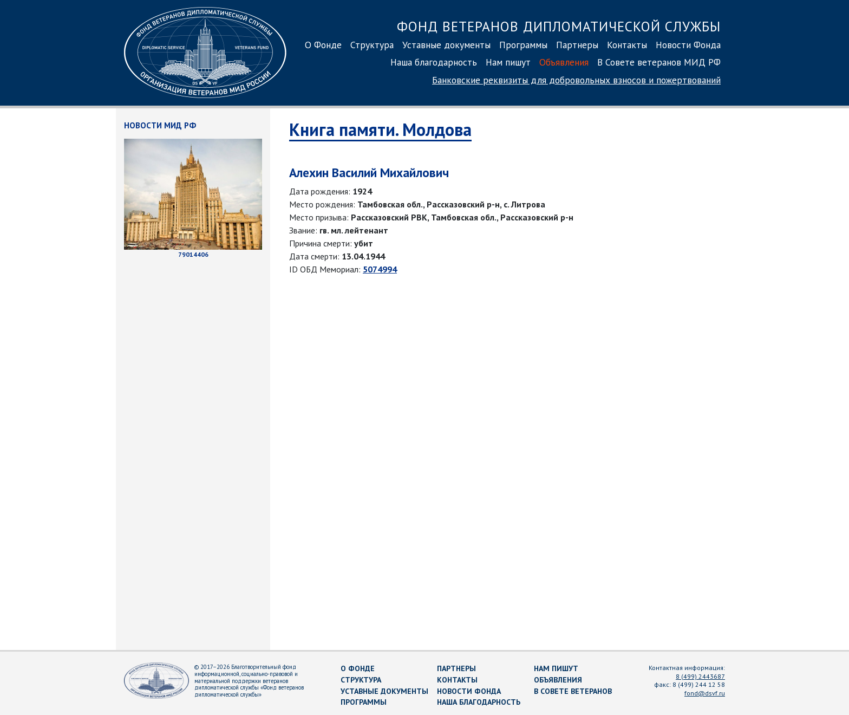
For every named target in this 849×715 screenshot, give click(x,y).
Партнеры (577, 44)
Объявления (564, 62)
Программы (523, 44)
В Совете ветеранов (573, 691)
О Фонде (323, 44)
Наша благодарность (433, 62)
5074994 (380, 269)
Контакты (627, 44)
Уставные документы (446, 44)
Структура (372, 44)
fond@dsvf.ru (704, 693)
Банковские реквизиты (576, 80)
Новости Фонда (688, 44)
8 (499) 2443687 (700, 676)
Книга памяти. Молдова (380, 129)
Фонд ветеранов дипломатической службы (559, 26)
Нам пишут (508, 62)
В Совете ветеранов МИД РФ (659, 62)
